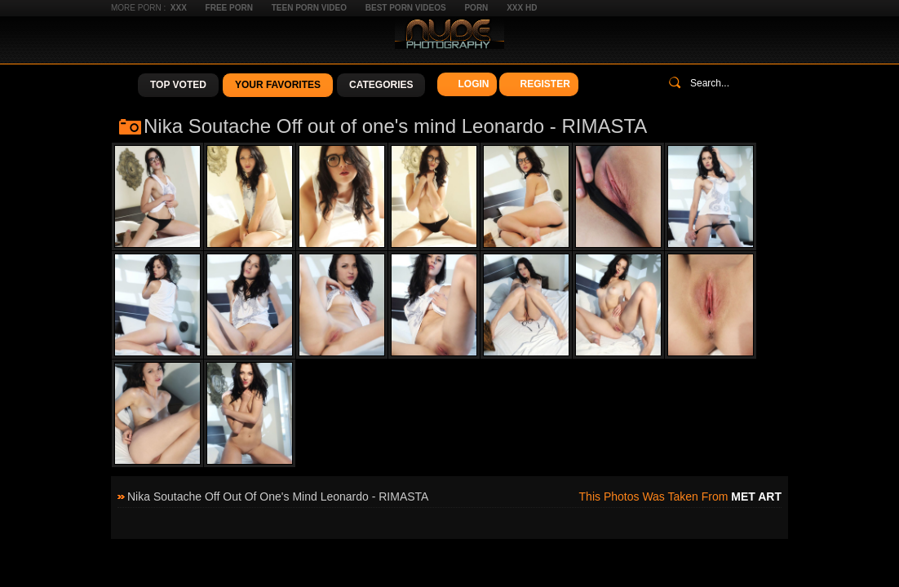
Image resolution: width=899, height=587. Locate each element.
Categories (381, 84)
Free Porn (229, 7)
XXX (178, 7)
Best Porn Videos (405, 7)
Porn (476, 7)
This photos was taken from (680, 496)
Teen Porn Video (309, 7)
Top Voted (178, 84)
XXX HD (522, 7)
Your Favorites (278, 84)
